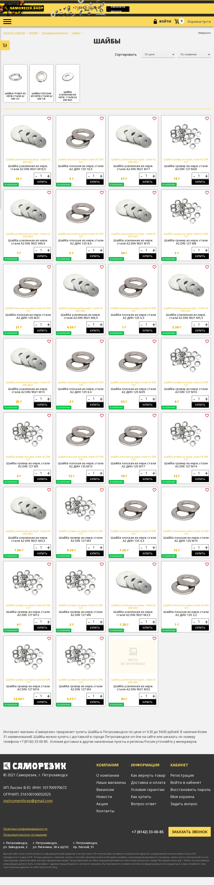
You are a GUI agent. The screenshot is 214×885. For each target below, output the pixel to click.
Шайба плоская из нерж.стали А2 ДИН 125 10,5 (80, 168)
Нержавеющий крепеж (55, 33)
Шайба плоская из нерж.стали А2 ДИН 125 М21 (28, 318)
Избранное (204, 33)
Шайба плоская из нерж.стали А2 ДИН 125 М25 (133, 394)
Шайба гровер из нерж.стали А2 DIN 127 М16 (28, 694)
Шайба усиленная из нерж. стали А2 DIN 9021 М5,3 (186, 318)
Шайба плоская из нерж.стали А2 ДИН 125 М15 (186, 544)
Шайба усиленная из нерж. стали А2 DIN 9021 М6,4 (81, 318)
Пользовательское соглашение (25, 843)
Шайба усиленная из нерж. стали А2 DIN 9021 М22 (133, 694)
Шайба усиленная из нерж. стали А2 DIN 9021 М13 (28, 394)
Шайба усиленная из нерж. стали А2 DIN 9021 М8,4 (28, 243)
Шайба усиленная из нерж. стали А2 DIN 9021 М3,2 (133, 619)
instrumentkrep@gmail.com (28, 808)
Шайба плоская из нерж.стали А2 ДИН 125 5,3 (133, 318)
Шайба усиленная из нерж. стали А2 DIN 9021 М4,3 (28, 544)
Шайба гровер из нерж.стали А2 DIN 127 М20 (186, 168)
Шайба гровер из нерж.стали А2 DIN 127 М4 (80, 694)
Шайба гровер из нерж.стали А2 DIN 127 (15, 84)
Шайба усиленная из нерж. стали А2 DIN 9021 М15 (133, 243)
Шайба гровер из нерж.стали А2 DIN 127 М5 (28, 469)
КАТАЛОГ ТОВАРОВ (14, 33)
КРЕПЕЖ (33, 33)
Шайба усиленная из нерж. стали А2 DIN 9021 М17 (133, 168)
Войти (164, 22)
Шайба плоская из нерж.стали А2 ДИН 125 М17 (133, 469)
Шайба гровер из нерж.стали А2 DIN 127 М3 (80, 544)
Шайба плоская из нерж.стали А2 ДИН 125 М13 (80, 469)
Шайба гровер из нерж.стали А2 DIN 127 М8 (186, 243)
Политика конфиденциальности (25, 837)
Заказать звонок (123, 9)
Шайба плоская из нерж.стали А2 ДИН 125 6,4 (80, 394)
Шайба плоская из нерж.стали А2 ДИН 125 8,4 (80, 243)
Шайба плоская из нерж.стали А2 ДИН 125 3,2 (186, 619)
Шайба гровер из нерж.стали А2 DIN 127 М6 (80, 619)
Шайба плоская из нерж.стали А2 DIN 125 (41, 84)
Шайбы (76, 33)
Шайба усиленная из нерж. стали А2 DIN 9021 (68, 84)
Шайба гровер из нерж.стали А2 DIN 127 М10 (186, 394)
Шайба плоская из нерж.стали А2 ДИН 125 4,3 (133, 544)
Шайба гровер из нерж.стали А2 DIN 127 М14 (186, 469)
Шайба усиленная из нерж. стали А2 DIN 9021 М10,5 (28, 168)
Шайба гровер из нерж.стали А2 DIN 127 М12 (28, 619)
